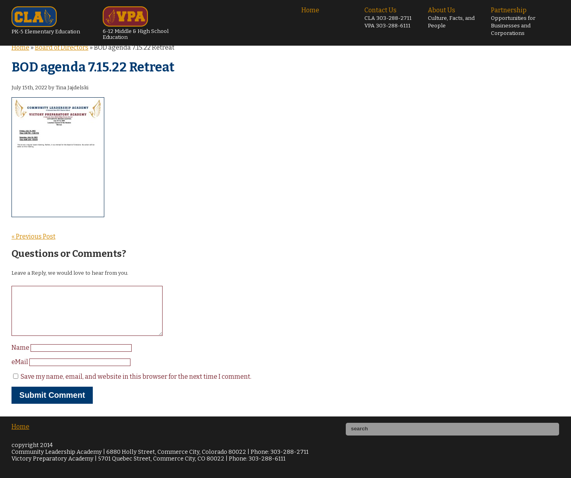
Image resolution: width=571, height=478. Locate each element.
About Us (451, 17)
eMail (20, 371)
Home (310, 10)
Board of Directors (61, 47)
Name (21, 357)
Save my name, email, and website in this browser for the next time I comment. (136, 386)
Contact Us (388, 17)
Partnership (513, 21)
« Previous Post (33, 236)
